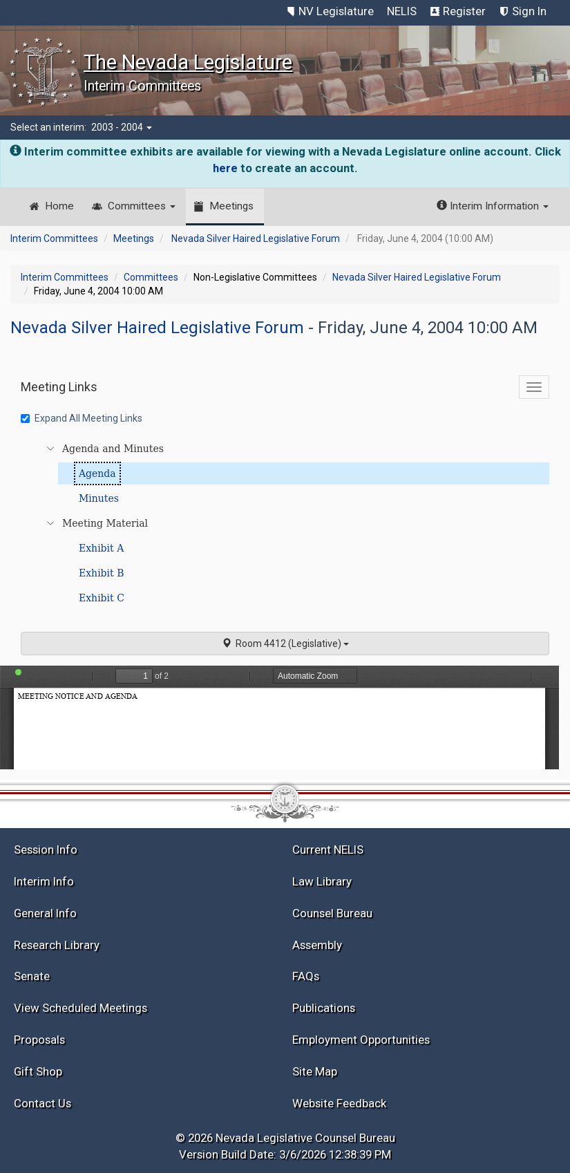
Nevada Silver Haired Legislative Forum (255, 238)
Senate (32, 976)
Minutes (99, 498)
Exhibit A (101, 548)
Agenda (97, 473)
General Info (45, 913)
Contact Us (42, 1103)
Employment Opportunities (361, 1040)
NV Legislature (336, 11)
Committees (141, 206)
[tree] (287, 523)
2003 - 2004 (121, 127)
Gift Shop (38, 1071)
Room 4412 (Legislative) (285, 643)
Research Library (56, 945)
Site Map (314, 1071)
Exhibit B (101, 573)
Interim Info (44, 881)
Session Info (45, 849)
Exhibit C (101, 597)
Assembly (317, 945)
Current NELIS (327, 849)
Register (464, 11)
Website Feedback (339, 1103)
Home (59, 206)
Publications (323, 1008)
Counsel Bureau (332, 913)
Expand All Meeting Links (81, 418)
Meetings (231, 206)
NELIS (402, 11)
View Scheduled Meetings (80, 1008)
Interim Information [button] (493, 206)
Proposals (39, 1040)
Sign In (529, 11)
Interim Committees (54, 238)
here (225, 168)
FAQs (305, 976)
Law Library (322, 881)
